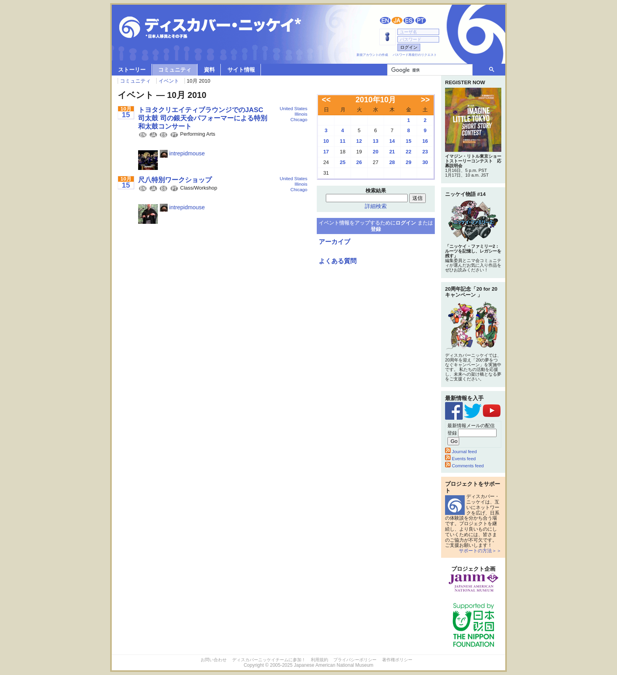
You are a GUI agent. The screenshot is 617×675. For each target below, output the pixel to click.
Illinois (301, 113)
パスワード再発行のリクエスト (415, 55)
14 (392, 141)
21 (392, 152)
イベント (169, 81)
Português (421, 20)
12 (359, 141)
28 (392, 162)
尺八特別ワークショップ (175, 180)
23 (425, 152)
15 (408, 141)
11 (342, 141)
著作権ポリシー (397, 659)
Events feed (460, 458)
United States (293, 108)
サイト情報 (241, 69)
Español (409, 20)
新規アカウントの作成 (372, 55)
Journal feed (461, 451)
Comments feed (464, 465)
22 (408, 152)
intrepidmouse (182, 153)
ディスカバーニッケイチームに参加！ (269, 659)
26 (359, 162)
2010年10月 (376, 99)
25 (342, 162)
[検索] (429, 70)
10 (326, 141)
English (385, 20)
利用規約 (319, 659)
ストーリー (132, 69)
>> (425, 99)
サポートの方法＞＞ (480, 550)
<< (326, 99)
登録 (376, 229)
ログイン (405, 223)
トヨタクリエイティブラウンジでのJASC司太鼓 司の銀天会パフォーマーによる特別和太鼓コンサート (202, 118)
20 (375, 152)
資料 (209, 69)
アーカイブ (334, 241)
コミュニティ (174, 69)
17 (326, 152)
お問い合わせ (214, 659)
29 (408, 162)
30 (425, 162)
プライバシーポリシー (355, 659)
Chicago (298, 119)
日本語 (397, 20)
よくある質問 (338, 261)
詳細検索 (376, 206)
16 (425, 141)
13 (375, 141)
